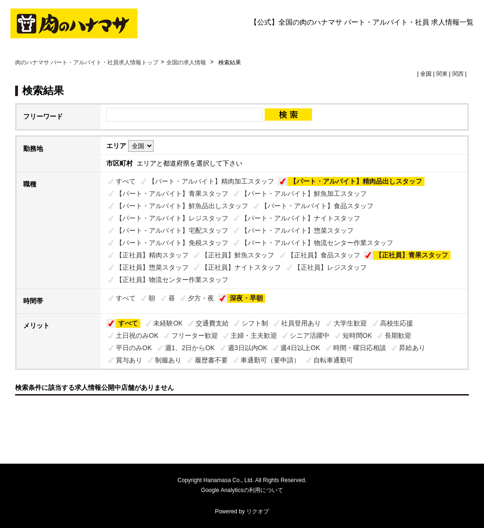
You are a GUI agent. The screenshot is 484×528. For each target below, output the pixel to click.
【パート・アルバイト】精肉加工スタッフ (211, 181)
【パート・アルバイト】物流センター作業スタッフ (317, 242)
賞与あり (129, 360)
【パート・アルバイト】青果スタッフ (172, 193)
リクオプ (257, 511)
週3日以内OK (248, 348)
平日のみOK (134, 348)
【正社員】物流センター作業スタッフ (172, 279)
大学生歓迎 (350, 323)
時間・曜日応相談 (359, 348)
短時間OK (357, 335)
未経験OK (167, 323)
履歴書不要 (211, 360)
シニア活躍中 (309, 335)
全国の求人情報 (186, 62)
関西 (458, 73)
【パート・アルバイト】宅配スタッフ (172, 230)
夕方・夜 (201, 298)
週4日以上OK (300, 348)
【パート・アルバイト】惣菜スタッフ (297, 230)
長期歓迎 (398, 335)
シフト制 (255, 323)
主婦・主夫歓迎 (254, 335)
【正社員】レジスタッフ (330, 267)
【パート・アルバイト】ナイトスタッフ (300, 218)
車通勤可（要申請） (270, 360)
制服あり (168, 360)
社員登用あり (301, 323)
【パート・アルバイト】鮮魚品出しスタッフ (182, 206)
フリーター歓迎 (195, 335)
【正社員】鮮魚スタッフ (237, 255)
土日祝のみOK (137, 335)
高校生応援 (396, 323)
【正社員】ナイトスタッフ (241, 267)
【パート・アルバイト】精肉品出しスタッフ (356, 181)
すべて (126, 181)
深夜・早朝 (246, 298)
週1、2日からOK (190, 348)
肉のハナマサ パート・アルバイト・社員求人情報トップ (86, 62)
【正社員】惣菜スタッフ (152, 267)
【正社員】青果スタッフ (411, 255)
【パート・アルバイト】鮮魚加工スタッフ (304, 193)
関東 (442, 73)
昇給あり (412, 348)
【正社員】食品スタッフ (323, 255)
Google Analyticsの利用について (242, 490)
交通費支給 (212, 323)
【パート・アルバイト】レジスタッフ (172, 218)
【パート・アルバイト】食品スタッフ (317, 206)
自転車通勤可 (333, 360)
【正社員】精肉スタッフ (152, 255)
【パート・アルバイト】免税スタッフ (172, 242)
